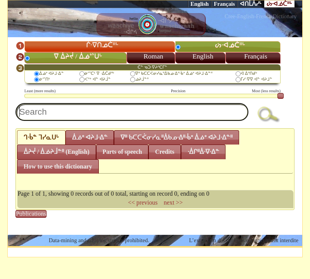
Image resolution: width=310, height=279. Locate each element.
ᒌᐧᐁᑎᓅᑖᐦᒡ (102, 45)
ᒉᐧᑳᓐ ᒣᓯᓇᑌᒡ (41, 137)
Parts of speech (122, 151)
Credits (164, 151)
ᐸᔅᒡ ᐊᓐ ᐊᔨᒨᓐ (97, 79)
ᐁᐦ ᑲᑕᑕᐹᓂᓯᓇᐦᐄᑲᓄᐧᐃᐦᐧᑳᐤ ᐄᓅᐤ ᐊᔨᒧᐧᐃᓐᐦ (173, 73)
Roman (154, 56)
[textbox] (132, 112)
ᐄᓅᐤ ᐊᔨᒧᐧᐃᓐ (51, 73)
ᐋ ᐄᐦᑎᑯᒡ (249, 73)
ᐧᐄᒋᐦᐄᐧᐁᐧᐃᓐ (203, 151)
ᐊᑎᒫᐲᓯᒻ (251, 4)
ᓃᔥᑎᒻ (44, 79)
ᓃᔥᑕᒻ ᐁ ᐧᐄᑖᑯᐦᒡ (99, 73)
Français (224, 4)
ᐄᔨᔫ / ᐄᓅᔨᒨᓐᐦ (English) (57, 151)
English (199, 4)
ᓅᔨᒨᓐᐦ (141, 79)
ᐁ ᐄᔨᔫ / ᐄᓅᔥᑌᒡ (78, 56)
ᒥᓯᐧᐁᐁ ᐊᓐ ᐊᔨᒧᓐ (256, 79)
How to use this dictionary (58, 166)
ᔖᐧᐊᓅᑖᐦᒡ (279, 4)
